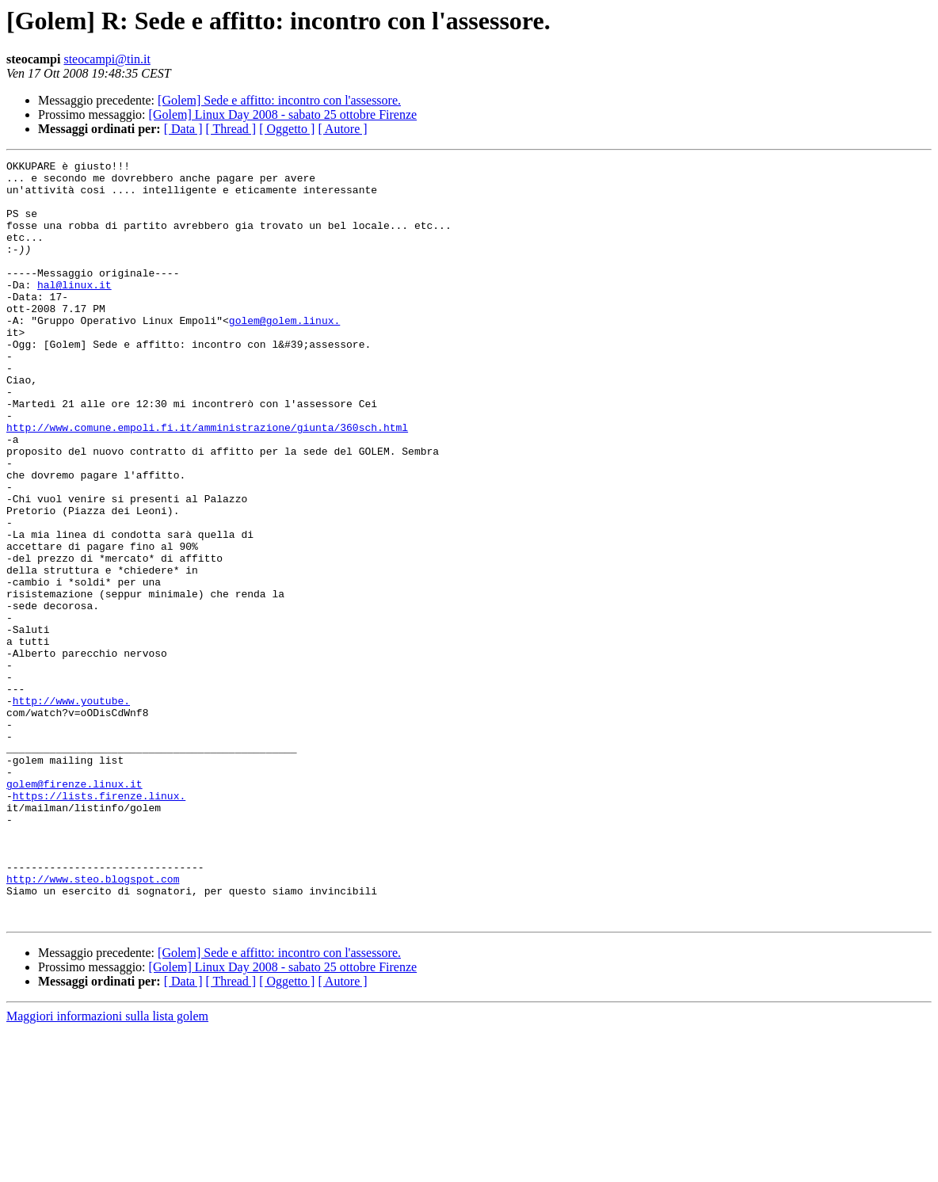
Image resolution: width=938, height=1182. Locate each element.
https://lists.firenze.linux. (99, 924)
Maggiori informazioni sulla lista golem (107, 1168)
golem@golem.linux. (284, 353)
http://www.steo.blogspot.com (92, 1023)
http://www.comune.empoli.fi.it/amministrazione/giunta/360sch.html (207, 482)
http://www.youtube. (71, 810)
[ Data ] (183, 128)
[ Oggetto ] (287, 128)
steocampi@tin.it (106, 59)
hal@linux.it (74, 310)
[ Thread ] (231, 128)
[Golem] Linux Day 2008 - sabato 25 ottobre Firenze (283, 114)
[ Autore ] (342, 128)
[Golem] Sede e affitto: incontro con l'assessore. (279, 100)
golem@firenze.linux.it (74, 909)
